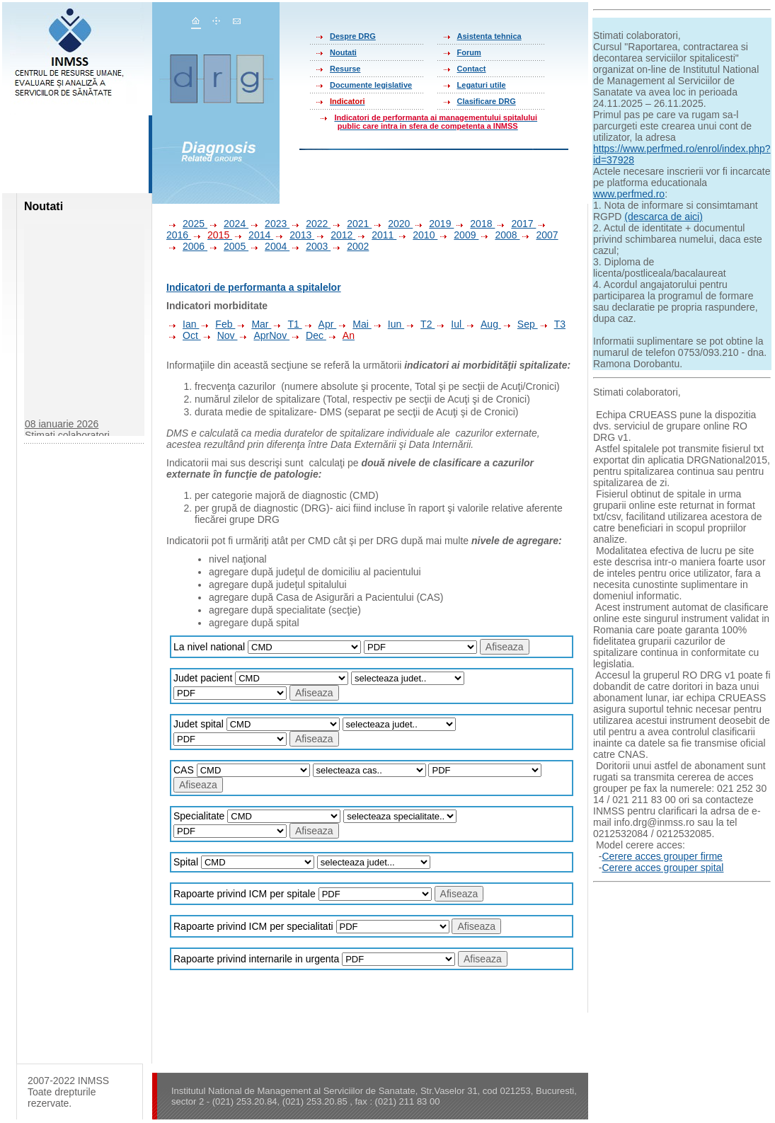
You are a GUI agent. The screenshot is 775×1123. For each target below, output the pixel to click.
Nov (219, 335)
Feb (217, 324)
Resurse (345, 68)
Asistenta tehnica (489, 36)
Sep (519, 324)
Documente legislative (371, 85)
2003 (310, 246)
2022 (310, 223)
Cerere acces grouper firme (662, 856)
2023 (268, 223)
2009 (457, 235)
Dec (307, 335)
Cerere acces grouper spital (662, 867)
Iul (449, 324)
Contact (471, 68)
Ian (182, 324)
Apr (319, 324)
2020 (392, 223)
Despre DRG (353, 36)
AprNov (263, 335)
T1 (286, 324)
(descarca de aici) (663, 216)
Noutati (343, 52)
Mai (353, 324)
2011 (375, 235)
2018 (474, 223)
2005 (227, 246)
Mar (253, 324)
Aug (482, 324)
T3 (552, 324)
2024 (227, 223)
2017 (515, 223)
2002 (350, 246)
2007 (538, 235)
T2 (419, 324)
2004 (268, 246)
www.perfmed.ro (629, 194)
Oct (183, 335)
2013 (293, 235)
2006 (186, 246)
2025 (186, 223)
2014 (252, 235)
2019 (433, 223)
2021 (351, 223)
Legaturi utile (481, 85)
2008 (498, 235)
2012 (334, 235)
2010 (416, 235)
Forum (469, 52)
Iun (388, 324)
